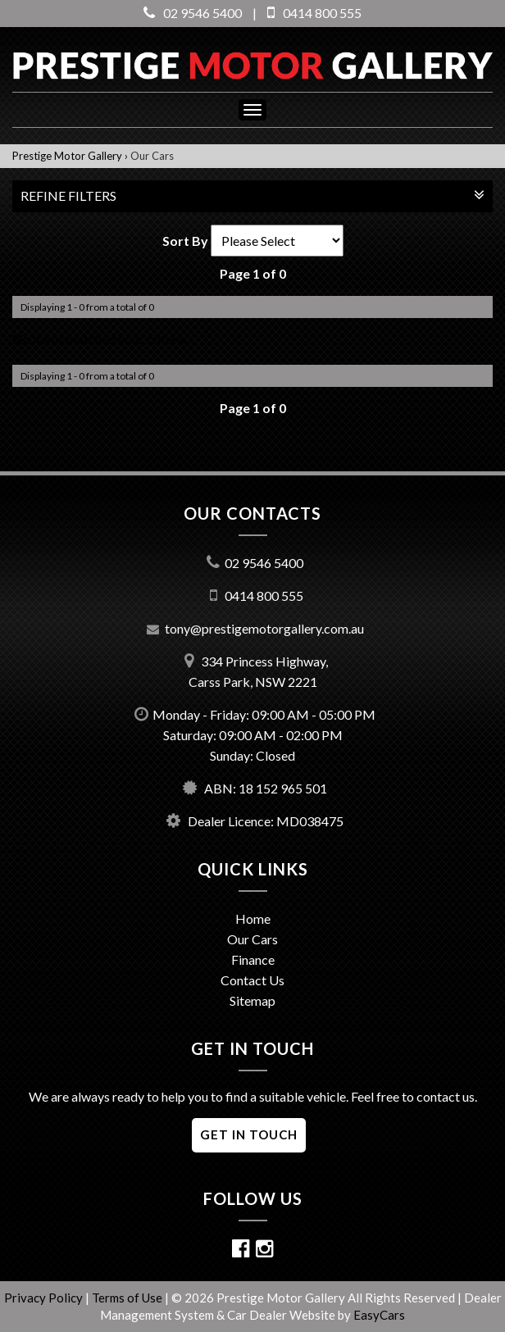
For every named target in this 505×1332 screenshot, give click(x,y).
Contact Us (252, 980)
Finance (253, 959)
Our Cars (152, 155)
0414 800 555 (314, 12)
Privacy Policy (44, 1297)
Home (253, 918)
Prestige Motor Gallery (67, 155)
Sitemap (252, 1000)
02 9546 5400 (192, 12)
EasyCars (379, 1314)
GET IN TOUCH (249, 1134)
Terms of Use (128, 1297)
